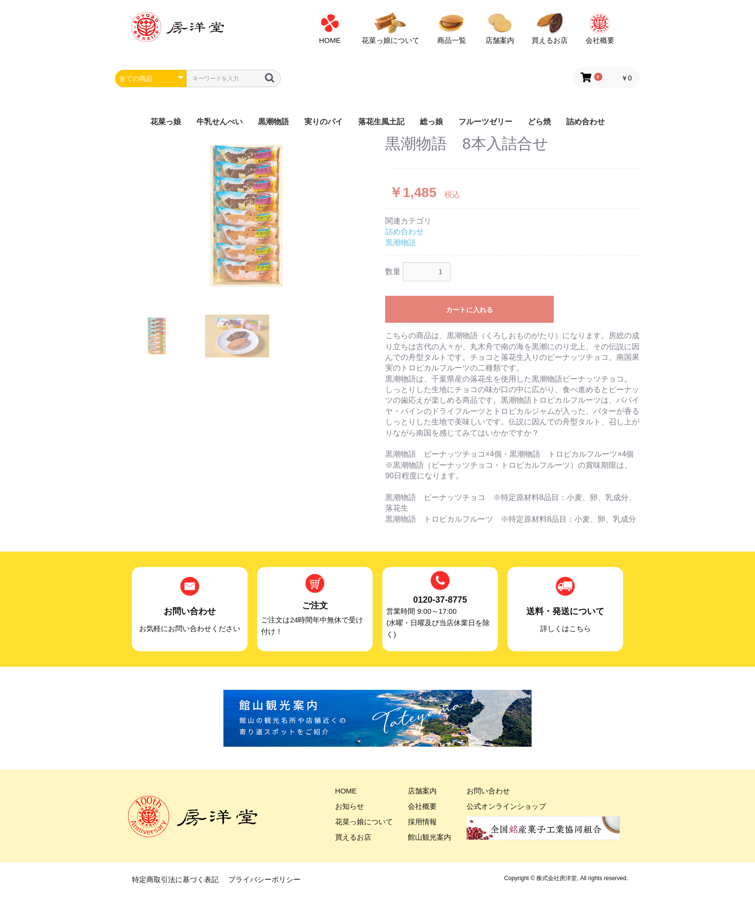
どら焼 (539, 122)
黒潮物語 (273, 122)
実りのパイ (323, 122)
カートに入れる (469, 310)
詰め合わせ (585, 122)
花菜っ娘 (165, 122)
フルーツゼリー (485, 122)
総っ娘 (431, 122)
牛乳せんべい (219, 122)
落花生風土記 (381, 122)
